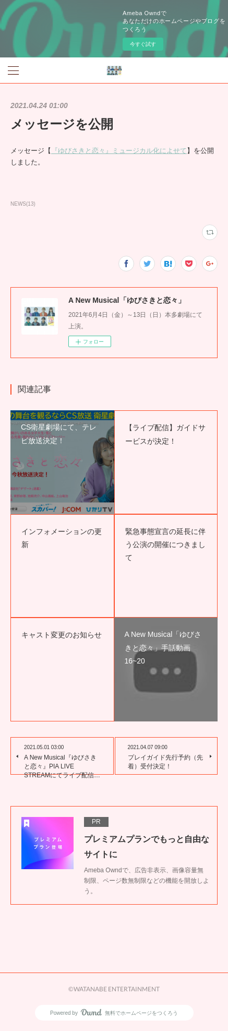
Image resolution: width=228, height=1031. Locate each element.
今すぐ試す (143, 44)
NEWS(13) (22, 204)
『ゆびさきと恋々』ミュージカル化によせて (119, 151)
